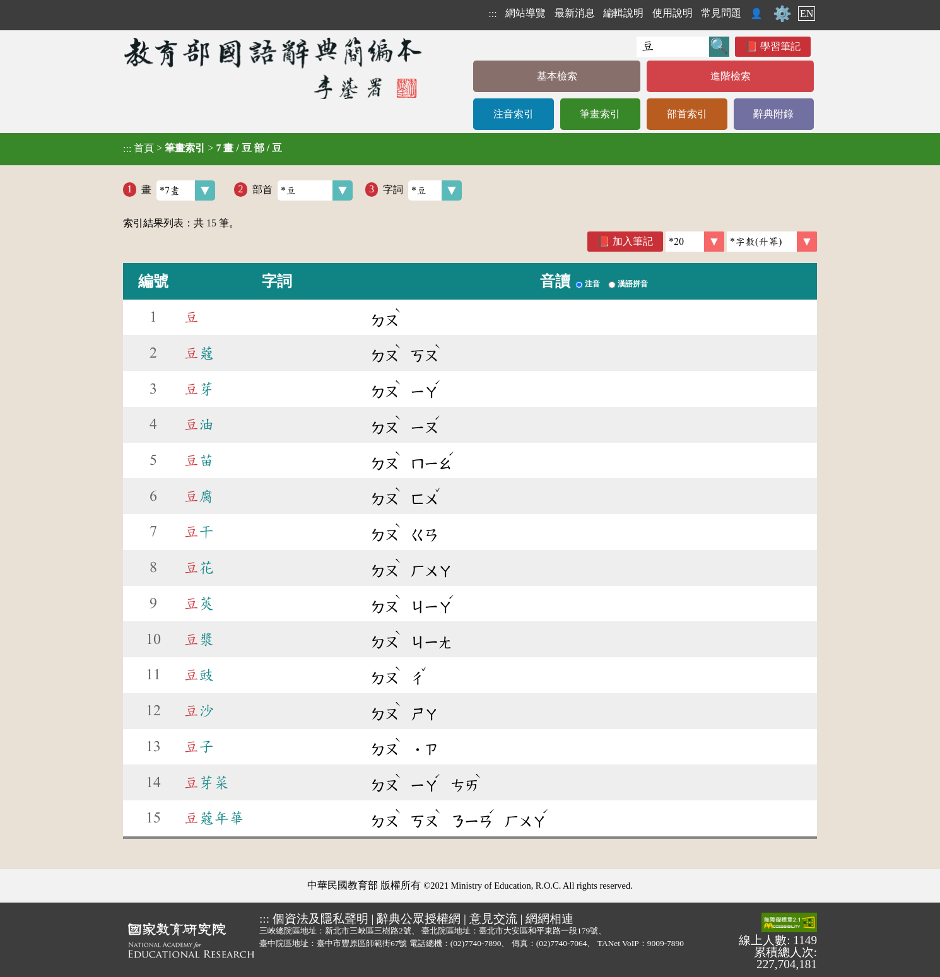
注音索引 (513, 113)
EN (806, 13)
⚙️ (782, 14)
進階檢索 (730, 76)
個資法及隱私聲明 (320, 918)
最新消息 (575, 13)
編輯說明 (623, 13)
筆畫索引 (600, 113)
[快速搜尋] (673, 47)
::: (492, 13)
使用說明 (672, 13)
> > (202, 148)
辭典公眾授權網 (419, 918)
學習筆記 (780, 46)
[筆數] (695, 241)
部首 (302, 190)
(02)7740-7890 (476, 943)
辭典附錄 (773, 113)
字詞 (422, 190)
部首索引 (687, 113)
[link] (772, 241)
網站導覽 (525, 13)
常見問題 (721, 13)
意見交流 (493, 918)
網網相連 (549, 918)
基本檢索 (557, 76)
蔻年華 (214, 818)
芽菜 (206, 782)
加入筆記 (633, 241)
